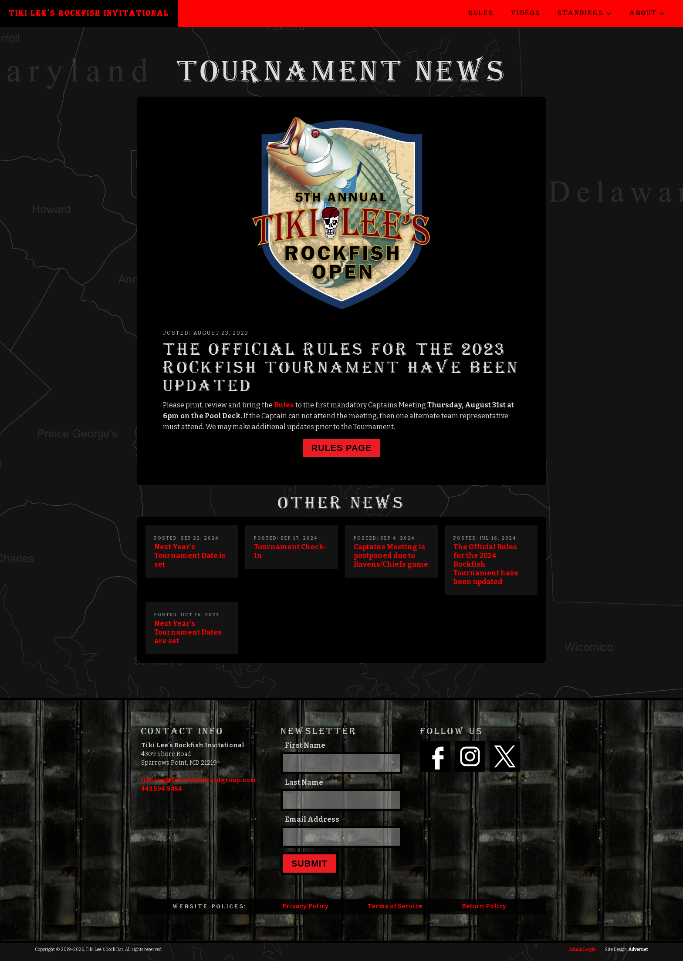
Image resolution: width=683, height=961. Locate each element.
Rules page (341, 448)
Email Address (312, 819)
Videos (525, 13)
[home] (89, 13)
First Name (305, 745)
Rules (481, 13)
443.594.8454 (161, 789)
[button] (585, 13)
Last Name (304, 782)
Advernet (638, 949)
